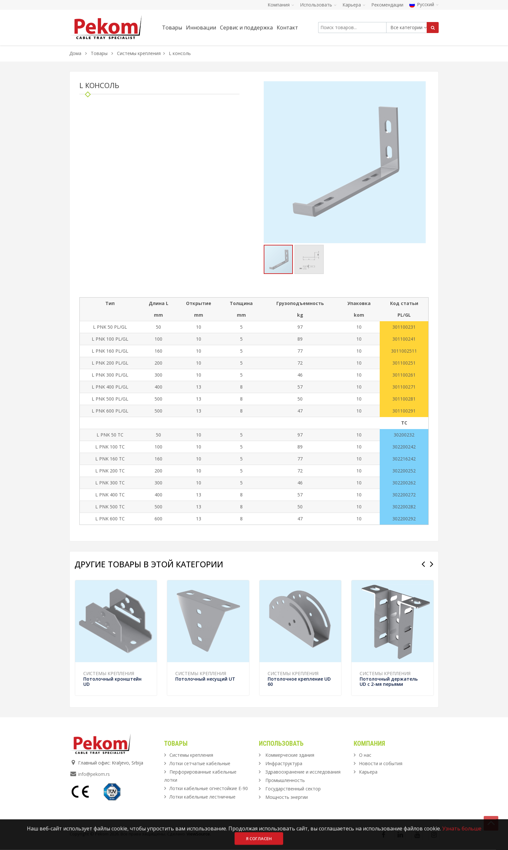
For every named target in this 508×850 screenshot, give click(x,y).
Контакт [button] (287, 27)
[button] (420, 87)
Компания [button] (281, 5)
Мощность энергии (286, 797)
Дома (75, 53)
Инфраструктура (283, 763)
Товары (100, 53)
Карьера (368, 772)
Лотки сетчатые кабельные (199, 763)
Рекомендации (387, 5)
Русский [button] (424, 4)
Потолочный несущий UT (205, 679)
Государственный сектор (293, 789)
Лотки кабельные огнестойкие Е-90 (208, 788)
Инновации (201, 27)
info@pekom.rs (94, 774)
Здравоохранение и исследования (303, 772)
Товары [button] (172, 27)
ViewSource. (199, 834)
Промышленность (285, 780)
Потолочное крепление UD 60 (299, 681)
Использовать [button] (318, 5)
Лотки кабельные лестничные (202, 797)
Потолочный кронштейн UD (112, 681)
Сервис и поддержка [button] (246, 27)
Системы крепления (139, 53)
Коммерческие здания (289, 755)
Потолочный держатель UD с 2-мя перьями (389, 681)
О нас (365, 755)
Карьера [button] (353, 5)
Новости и (380, 763)
